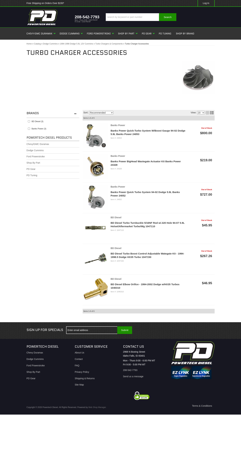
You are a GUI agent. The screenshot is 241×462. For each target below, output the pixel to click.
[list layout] (212, 113)
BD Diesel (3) (37, 121)
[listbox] (101, 112)
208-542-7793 (130, 370)
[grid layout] (207, 113)
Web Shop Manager (97, 407)
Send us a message (133, 376)
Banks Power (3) (39, 129)
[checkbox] (29, 121)
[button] (140, 17)
